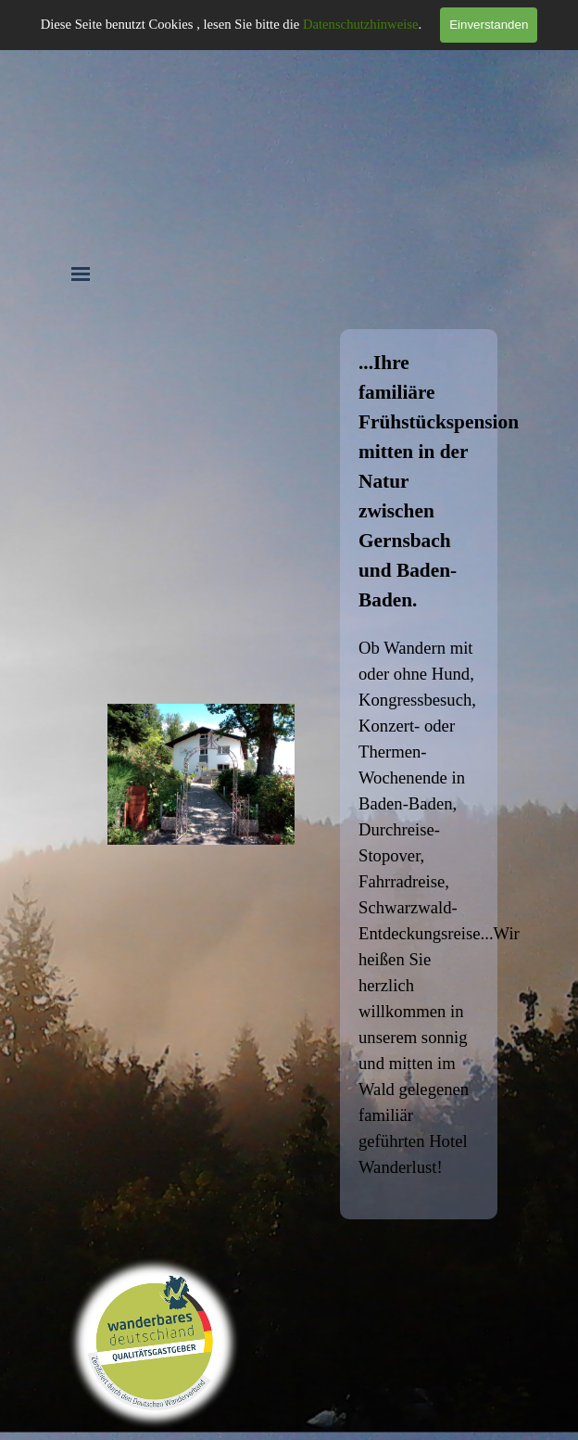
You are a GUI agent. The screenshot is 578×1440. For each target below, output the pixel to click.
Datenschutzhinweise (361, 24)
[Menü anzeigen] (80, 273)
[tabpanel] (418, 774)
